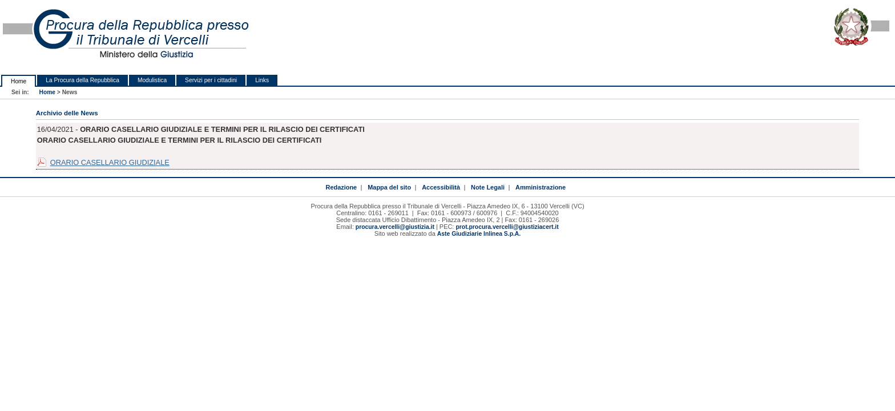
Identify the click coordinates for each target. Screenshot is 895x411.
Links (262, 80)
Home (18, 81)
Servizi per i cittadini (211, 80)
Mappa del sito (389, 187)
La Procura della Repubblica (82, 80)
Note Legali (488, 187)
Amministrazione (540, 187)
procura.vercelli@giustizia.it (395, 227)
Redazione (341, 187)
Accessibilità (441, 187)
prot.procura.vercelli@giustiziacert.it (506, 227)
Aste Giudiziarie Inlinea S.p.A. (479, 234)
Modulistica (152, 80)
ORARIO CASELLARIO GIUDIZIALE (110, 162)
